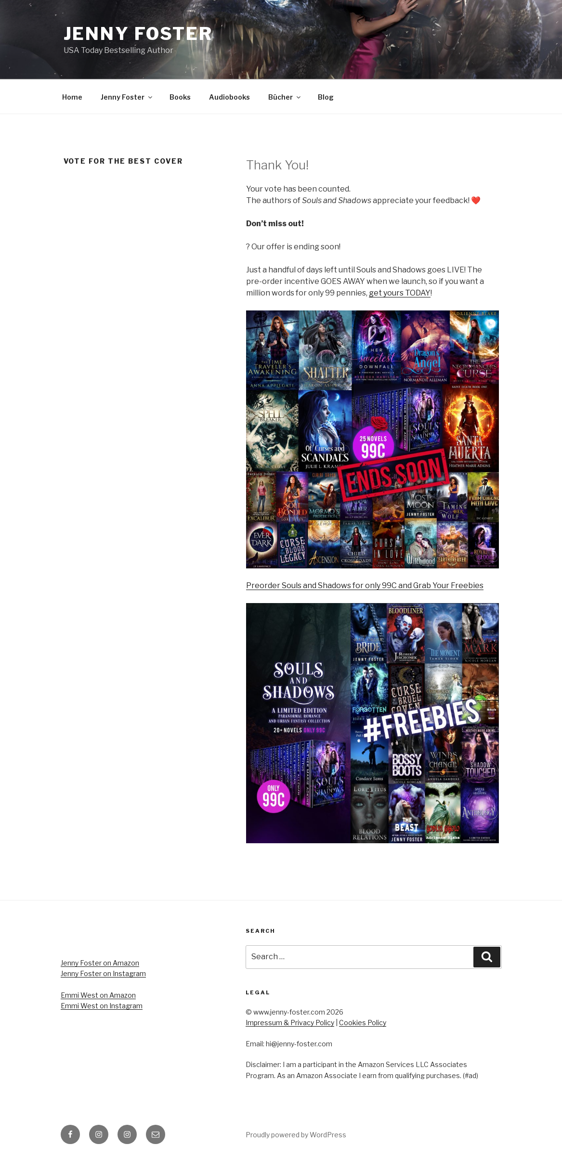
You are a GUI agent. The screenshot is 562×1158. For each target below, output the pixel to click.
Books (180, 97)
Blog (326, 97)
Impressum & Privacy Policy (290, 1022)
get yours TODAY (400, 292)
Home (72, 97)
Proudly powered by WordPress (296, 1135)
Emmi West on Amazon (98, 995)
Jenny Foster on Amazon (100, 963)
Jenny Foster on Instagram (103, 973)
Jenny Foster (138, 33)
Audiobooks (229, 97)
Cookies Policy (362, 1022)
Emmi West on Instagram (102, 1006)
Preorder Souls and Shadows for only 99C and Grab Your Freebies (365, 585)
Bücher (285, 97)
